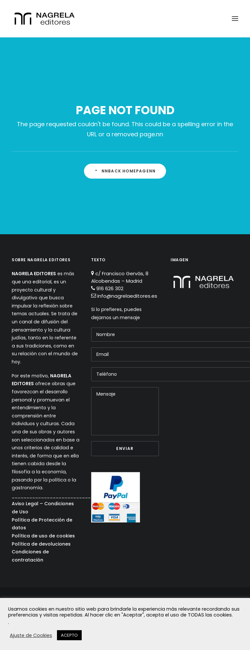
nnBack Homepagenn (125, 171)
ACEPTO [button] (69, 635)
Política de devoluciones (41, 544)
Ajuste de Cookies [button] (31, 635)
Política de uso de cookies (43, 536)
